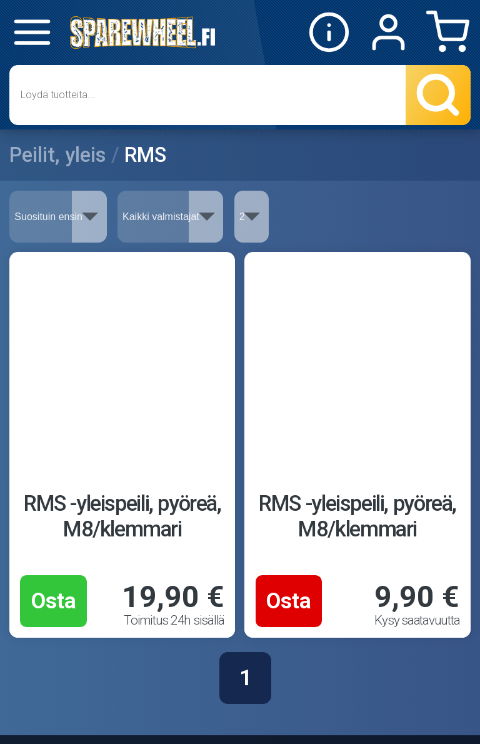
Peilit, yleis (57, 155)
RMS (145, 155)
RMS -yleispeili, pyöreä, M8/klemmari (122, 516)
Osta (53, 600)
